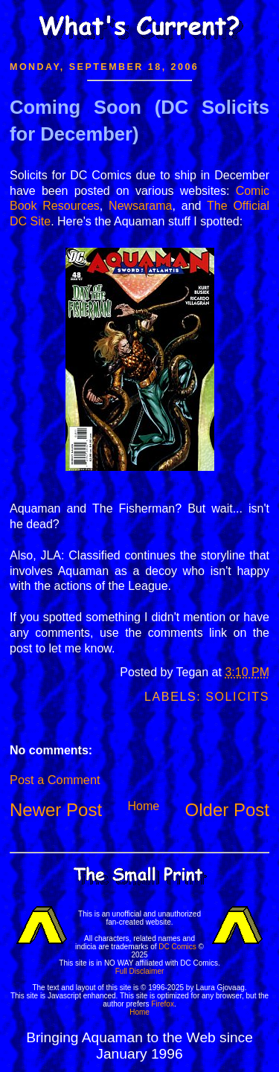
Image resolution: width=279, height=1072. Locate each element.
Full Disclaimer (139, 971)
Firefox (162, 1004)
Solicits (237, 696)
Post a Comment (55, 779)
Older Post (227, 810)
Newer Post (56, 810)
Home (143, 806)
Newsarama (140, 205)
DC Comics (177, 947)
